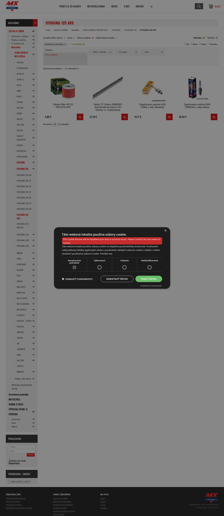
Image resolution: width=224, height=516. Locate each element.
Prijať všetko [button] (148, 278)
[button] (77, 279)
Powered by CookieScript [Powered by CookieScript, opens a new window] (151, 286)
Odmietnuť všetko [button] (117, 278)
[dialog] (112, 258)
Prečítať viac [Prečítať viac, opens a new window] (106, 253)
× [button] (165, 231)
